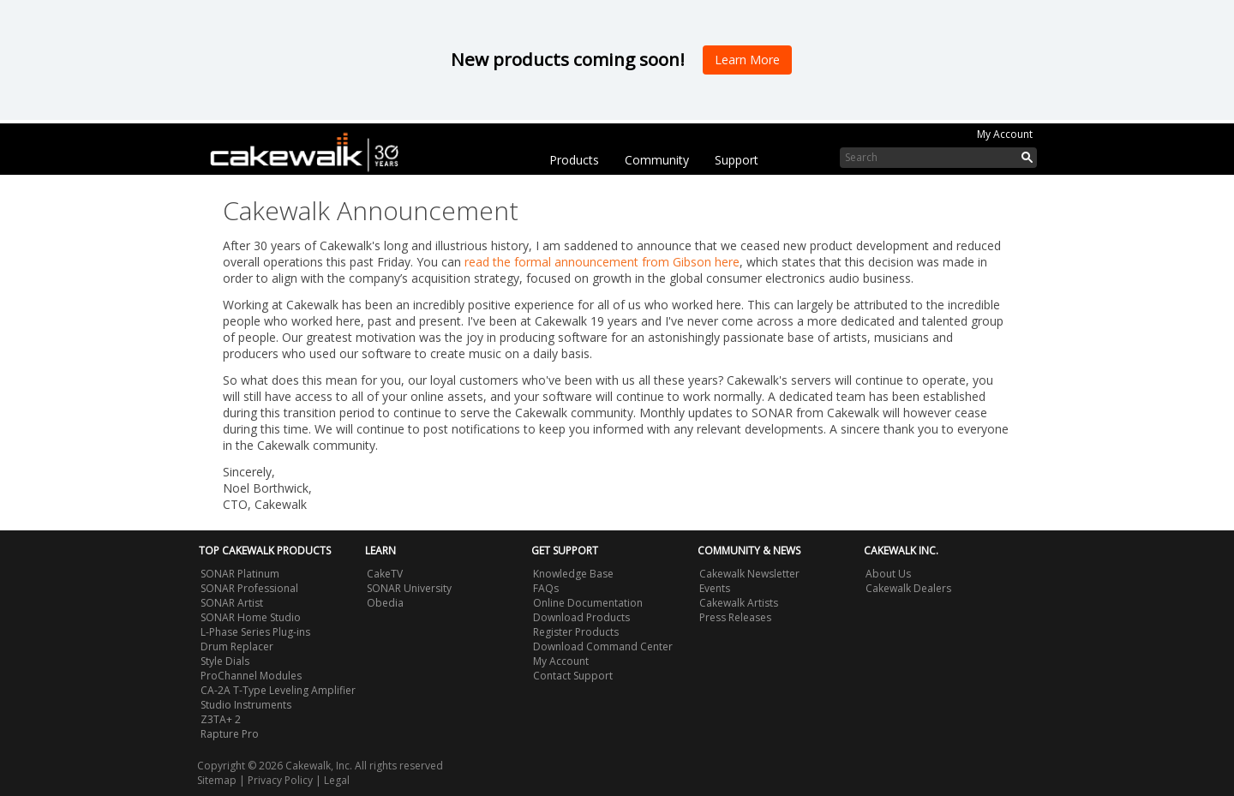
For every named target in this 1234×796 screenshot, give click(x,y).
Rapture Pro (230, 734)
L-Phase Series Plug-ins (255, 632)
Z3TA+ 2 (221, 719)
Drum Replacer (237, 646)
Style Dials (225, 661)
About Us (888, 573)
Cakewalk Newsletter (749, 573)
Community (657, 160)
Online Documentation (588, 603)
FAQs (546, 588)
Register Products (576, 632)
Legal (337, 780)
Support (736, 160)
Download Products (581, 617)
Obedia (385, 603)
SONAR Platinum (240, 573)
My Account (1005, 134)
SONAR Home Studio (251, 617)
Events (714, 588)
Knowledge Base (573, 573)
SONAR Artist (232, 603)
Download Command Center (603, 646)
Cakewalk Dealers (908, 588)
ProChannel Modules (251, 675)
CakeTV (385, 573)
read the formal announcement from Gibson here (602, 262)
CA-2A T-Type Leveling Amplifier (278, 690)
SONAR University (409, 588)
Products (574, 160)
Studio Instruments (246, 704)
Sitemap (217, 780)
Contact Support (573, 675)
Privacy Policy (280, 780)
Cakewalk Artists (738, 603)
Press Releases (735, 617)
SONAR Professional (249, 588)
